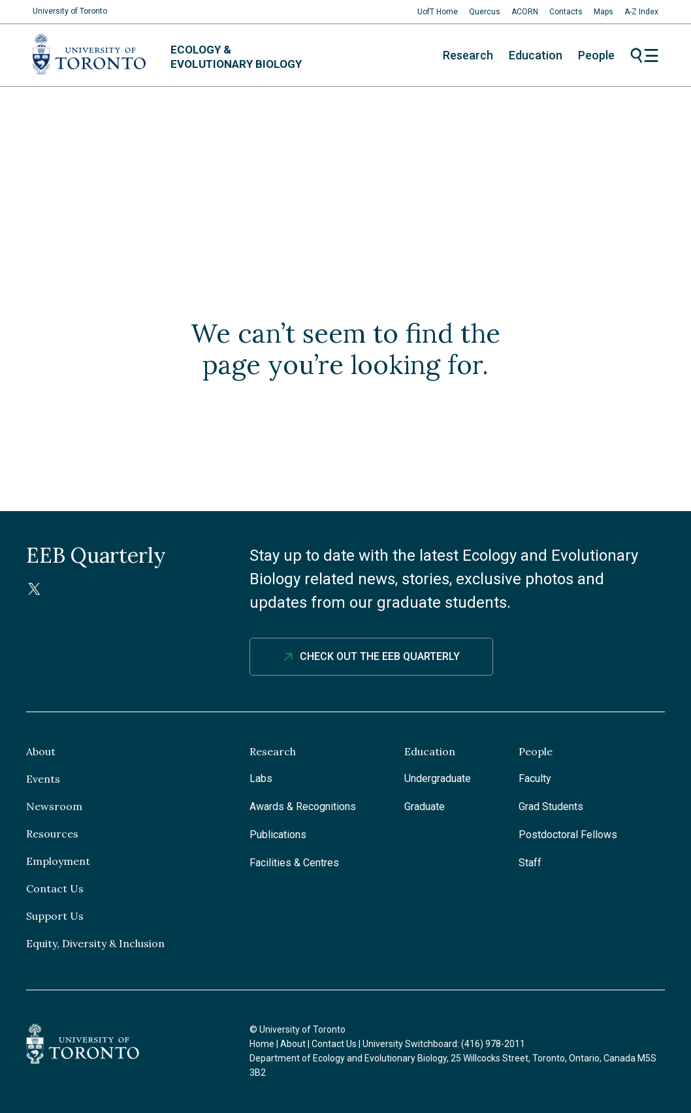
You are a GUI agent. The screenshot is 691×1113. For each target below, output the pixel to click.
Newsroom (54, 806)
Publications (277, 834)
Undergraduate (437, 778)
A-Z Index (641, 11)
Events (43, 778)
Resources (52, 833)
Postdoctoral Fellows (568, 834)
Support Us (55, 915)
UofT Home (437, 11)
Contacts (566, 11)
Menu (644, 55)
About (41, 751)
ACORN (524, 11)
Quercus (484, 11)
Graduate (424, 806)
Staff (530, 862)
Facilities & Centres (294, 862)
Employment (58, 861)
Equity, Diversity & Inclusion (95, 943)
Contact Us (55, 888)
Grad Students (551, 806)
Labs (260, 778)
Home (261, 1044)
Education (535, 55)
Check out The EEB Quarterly (380, 656)
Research (468, 55)
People (596, 55)
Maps (603, 11)
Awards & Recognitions (302, 806)
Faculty (535, 778)
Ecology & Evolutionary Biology (236, 57)
